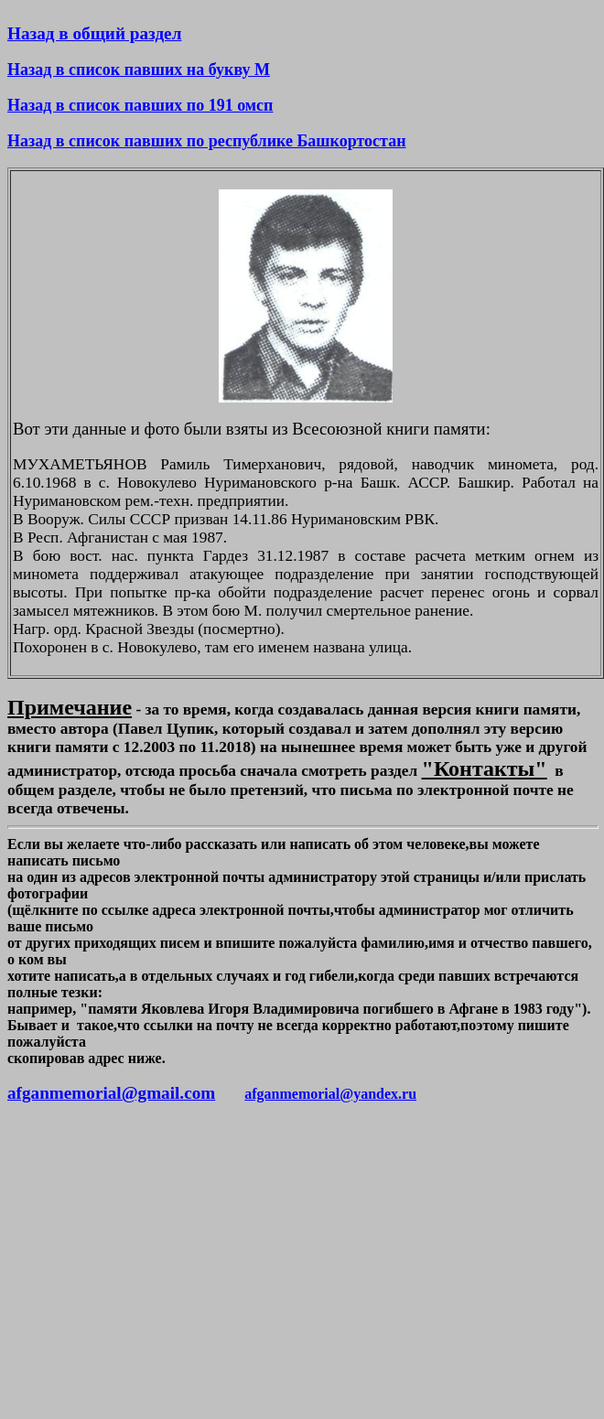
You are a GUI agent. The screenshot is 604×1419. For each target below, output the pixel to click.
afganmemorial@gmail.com (111, 1092)
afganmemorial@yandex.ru (330, 1094)
